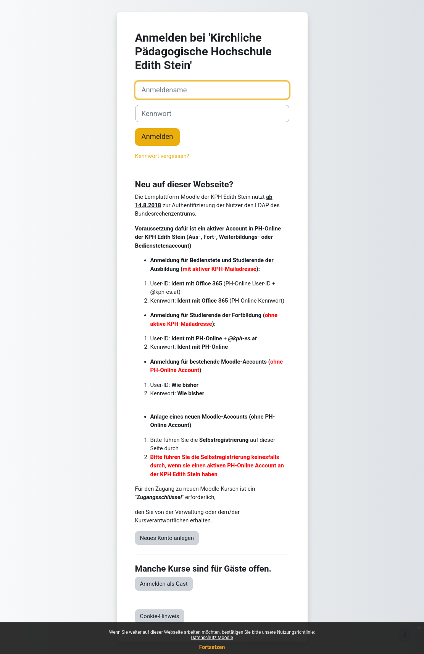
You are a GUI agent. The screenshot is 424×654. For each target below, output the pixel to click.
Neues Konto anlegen (167, 538)
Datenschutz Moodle (212, 637)
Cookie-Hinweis (159, 616)
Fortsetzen (212, 647)
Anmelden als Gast (164, 583)
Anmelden (157, 136)
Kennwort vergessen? (162, 156)
